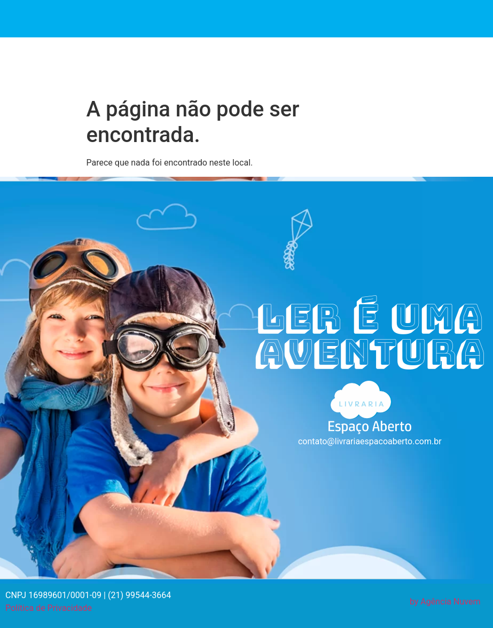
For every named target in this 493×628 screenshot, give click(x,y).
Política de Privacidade (48, 608)
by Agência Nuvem (445, 601)
